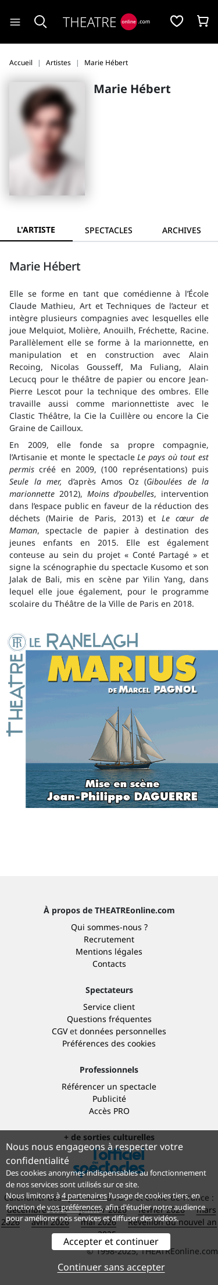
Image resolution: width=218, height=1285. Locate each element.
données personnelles (123, 1031)
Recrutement (109, 939)
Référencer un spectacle (109, 1086)
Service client (109, 1006)
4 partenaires (84, 1195)
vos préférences (74, 1207)
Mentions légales (109, 951)
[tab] (109, 230)
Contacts (109, 963)
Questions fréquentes (109, 1018)
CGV (59, 1031)
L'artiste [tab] (36, 229)
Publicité (109, 1098)
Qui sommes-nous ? (109, 926)
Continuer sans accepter (111, 1267)
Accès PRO (109, 1110)
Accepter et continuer (111, 1241)
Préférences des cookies (109, 1043)
